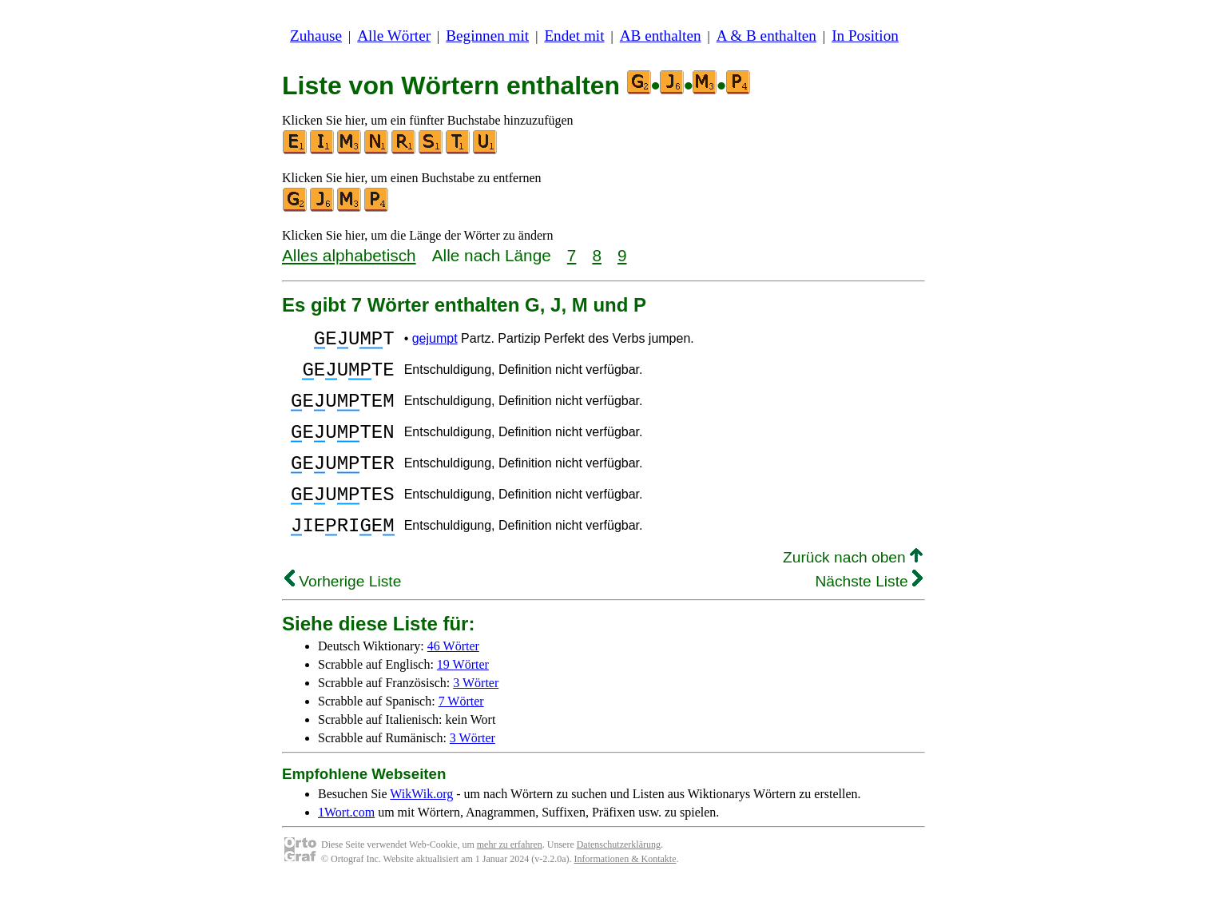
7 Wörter (461, 734)
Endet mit (574, 35)
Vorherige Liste (342, 614)
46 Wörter (453, 679)
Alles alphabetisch (349, 255)
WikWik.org (421, 827)
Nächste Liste (869, 614)
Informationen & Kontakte (625, 892)
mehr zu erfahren (509, 878)
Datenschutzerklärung (619, 878)
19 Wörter (463, 698)
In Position (865, 35)
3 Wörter (475, 716)
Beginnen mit (487, 35)
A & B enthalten (766, 35)
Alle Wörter (394, 35)
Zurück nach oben (853, 590)
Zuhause (316, 35)
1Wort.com (346, 845)
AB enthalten (660, 35)
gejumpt (435, 341)
